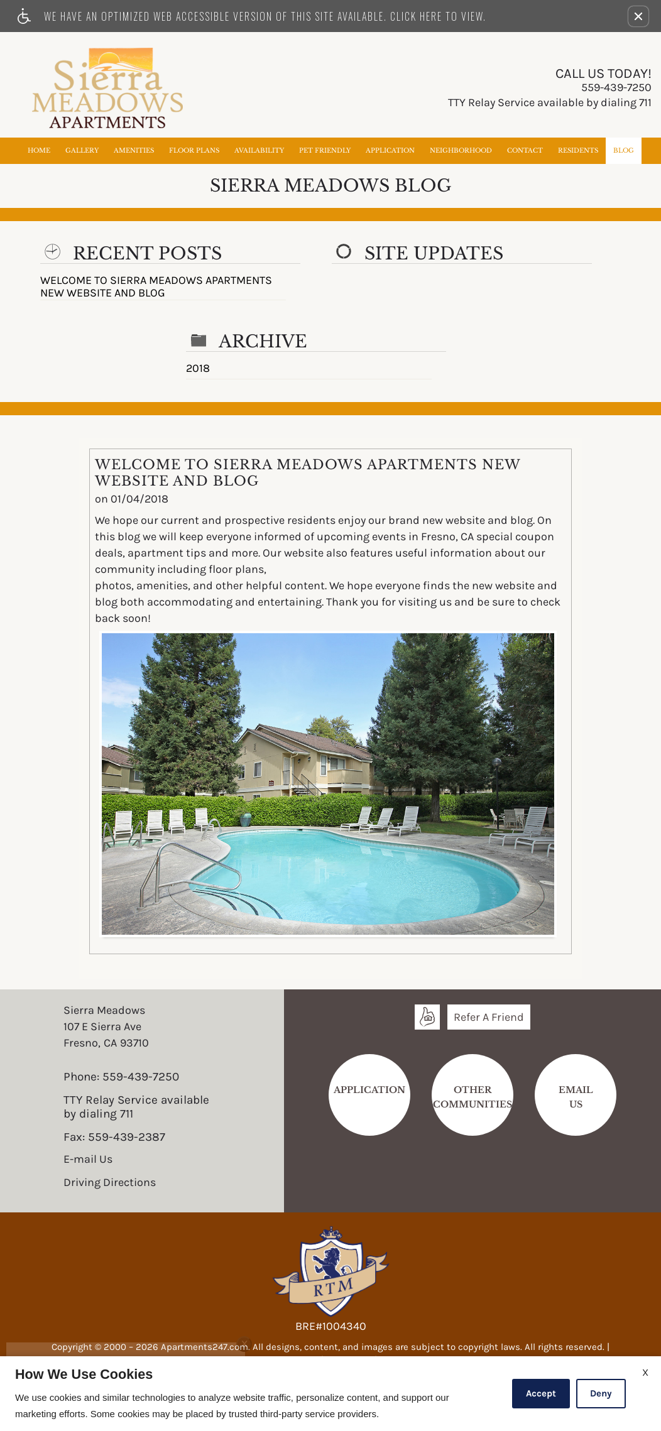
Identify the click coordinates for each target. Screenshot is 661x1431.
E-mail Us (87, 1159)
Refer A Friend (489, 1017)
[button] (638, 16)
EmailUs (576, 1097)
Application (390, 150)
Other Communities (472, 1097)
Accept (541, 1393)
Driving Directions (109, 1183)
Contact (525, 150)
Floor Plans (194, 150)
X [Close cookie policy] (645, 1372)
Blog (623, 150)
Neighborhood (461, 150)
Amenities (134, 150)
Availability (259, 150)
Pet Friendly (325, 150)
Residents (578, 150)
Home (39, 150)
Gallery (82, 150)
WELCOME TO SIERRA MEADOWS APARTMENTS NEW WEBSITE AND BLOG (156, 287)
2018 (198, 368)
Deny (601, 1393)
